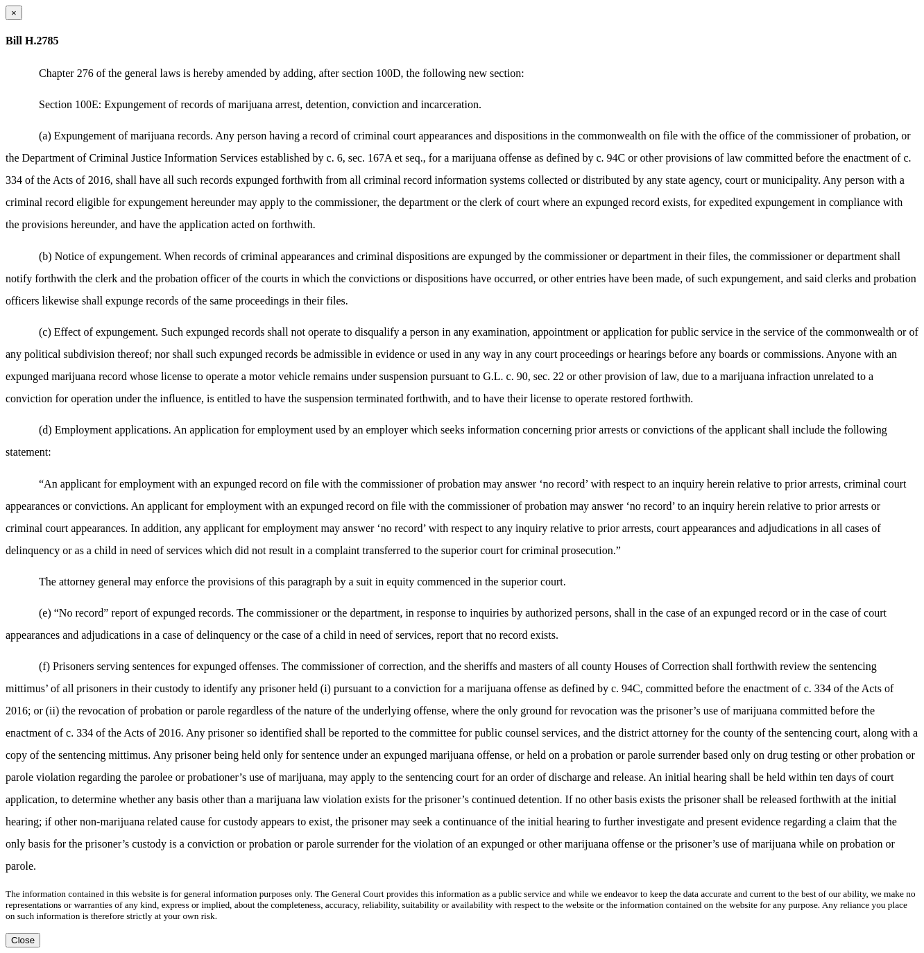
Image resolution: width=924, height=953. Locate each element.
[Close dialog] (14, 13)
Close (23, 940)
